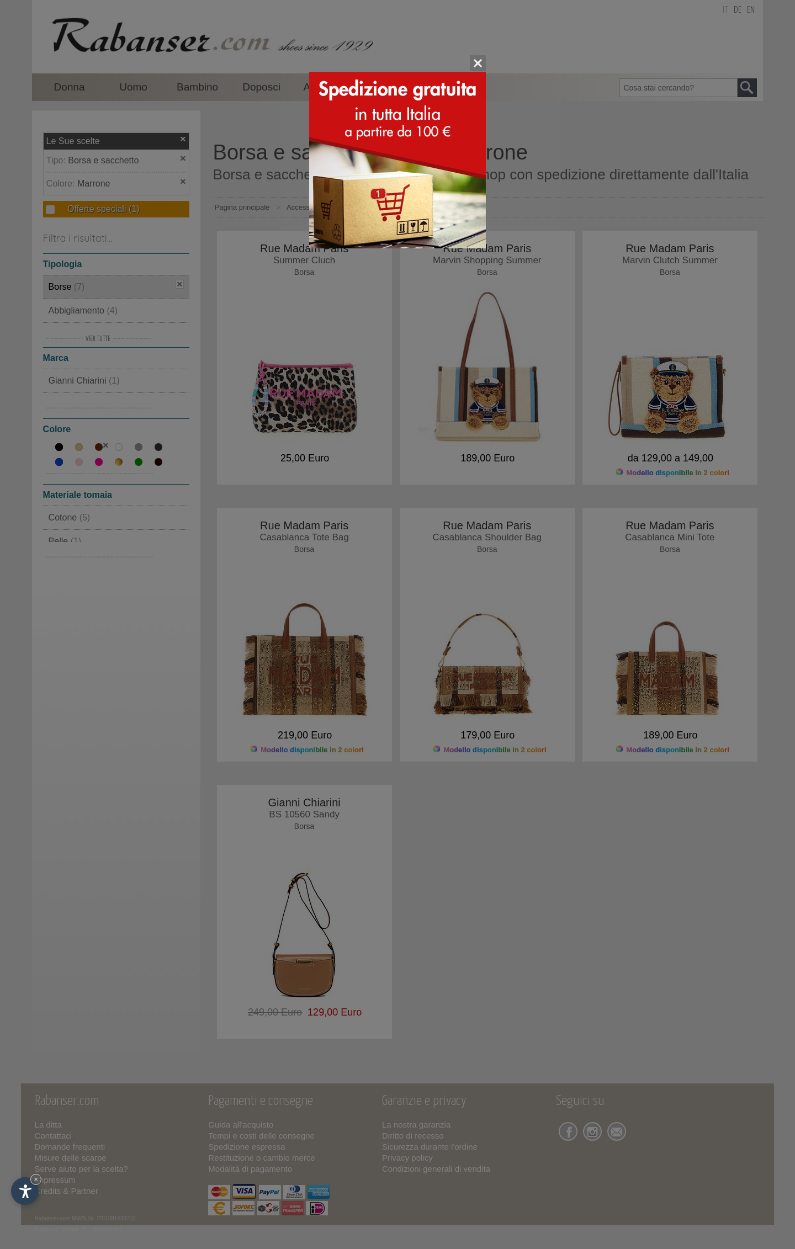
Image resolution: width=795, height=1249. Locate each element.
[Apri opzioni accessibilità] (25, 1191)
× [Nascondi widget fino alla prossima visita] (36, 1179)
